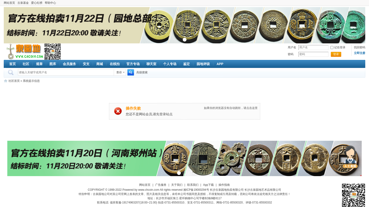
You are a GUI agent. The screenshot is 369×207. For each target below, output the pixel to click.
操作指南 (224, 184)
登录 (336, 54)
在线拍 (115, 64)
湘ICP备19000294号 (196, 189)
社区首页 (14, 81)
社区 (26, 64)
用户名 (292, 47)
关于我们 (176, 184)
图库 (52, 64)
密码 (290, 54)
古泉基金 (23, 2)
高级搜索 (142, 72)
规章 (39, 64)
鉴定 (186, 64)
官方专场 (133, 64)
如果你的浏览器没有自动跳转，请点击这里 (231, 108)
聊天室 (151, 64)
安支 (86, 64)
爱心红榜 (36, 2)
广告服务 (160, 184)
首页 (12, 64)
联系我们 (193, 184)
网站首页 (9, 2)
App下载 (208, 184)
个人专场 (169, 64)
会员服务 (69, 64)
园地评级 (203, 64)
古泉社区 (24, 51)
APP (220, 64)
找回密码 (359, 47)
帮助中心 (50, 2)
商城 (99, 64)
